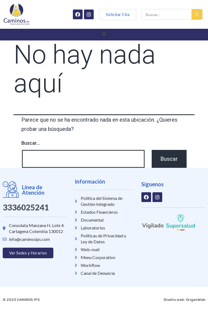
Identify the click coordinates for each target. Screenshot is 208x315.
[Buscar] (196, 14)
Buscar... (30, 143)
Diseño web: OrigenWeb (184, 300)
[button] (104, 33)
